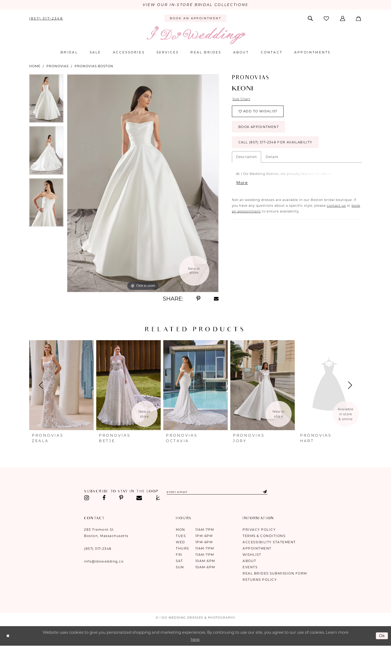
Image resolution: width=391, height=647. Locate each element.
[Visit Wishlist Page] (327, 18)
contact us (336, 206)
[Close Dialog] (8, 635)
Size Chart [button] (241, 99)
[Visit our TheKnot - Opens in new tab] (158, 498)
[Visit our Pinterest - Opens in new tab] (121, 498)
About (249, 561)
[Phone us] (46, 18)
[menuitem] (46, 18)
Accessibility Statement (269, 542)
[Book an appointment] (195, 18)
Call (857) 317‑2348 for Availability (276, 143)
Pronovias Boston (94, 66)
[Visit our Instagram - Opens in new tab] (86, 498)
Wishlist (252, 555)
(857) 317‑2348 (98, 549)
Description (246, 157)
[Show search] (311, 18)
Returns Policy (260, 580)
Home (34, 66)
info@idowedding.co (104, 561)
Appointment (257, 548)
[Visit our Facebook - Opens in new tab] (104, 498)
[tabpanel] (46, 100)
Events (250, 567)
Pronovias (57, 66)
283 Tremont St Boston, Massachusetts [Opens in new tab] (106, 533)
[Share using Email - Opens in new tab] (216, 299)
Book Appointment (258, 127)
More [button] (242, 183)
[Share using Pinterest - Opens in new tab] (198, 298)
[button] (343, 18)
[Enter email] (217, 492)
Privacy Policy (259, 530)
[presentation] (61, 385)
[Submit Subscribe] (262, 492)
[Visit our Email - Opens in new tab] (139, 498)
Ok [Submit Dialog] (382, 635)
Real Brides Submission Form (275, 573)
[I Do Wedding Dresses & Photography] (195, 35)
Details (272, 157)
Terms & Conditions (264, 536)
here (195, 639)
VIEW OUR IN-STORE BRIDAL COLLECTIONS (195, 5)
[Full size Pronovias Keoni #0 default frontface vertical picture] (142, 183)
